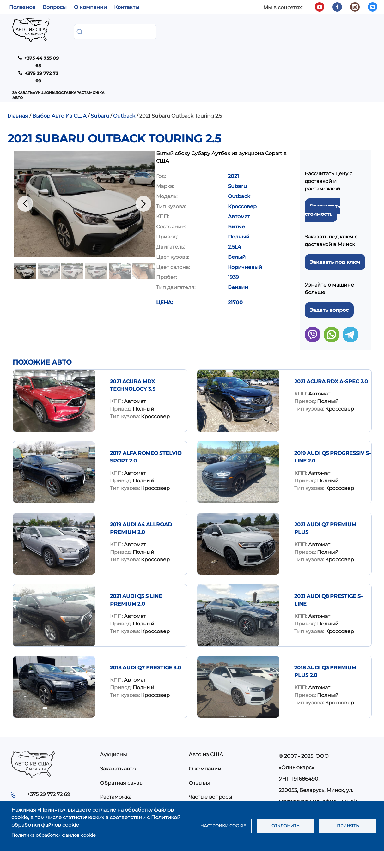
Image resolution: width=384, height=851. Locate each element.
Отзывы (199, 727)
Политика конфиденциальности (220, 759)
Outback (124, 60)
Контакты (126, 7)
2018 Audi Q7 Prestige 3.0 (145, 612)
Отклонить (286, 826)
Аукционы (126, 30)
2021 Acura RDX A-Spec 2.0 (331, 326)
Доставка (161, 30)
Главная (18, 60)
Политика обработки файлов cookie (53, 835)
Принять (347, 826)
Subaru (100, 60)
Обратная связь (121, 727)
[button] (84, 148)
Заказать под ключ (335, 206)
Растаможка (198, 30)
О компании (90, 7)
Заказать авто (87, 30)
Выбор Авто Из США (59, 60)
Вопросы (55, 7)
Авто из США (206, 699)
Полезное (22, 7)
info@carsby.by (300, 769)
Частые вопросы (210, 742)
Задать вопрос (329, 254)
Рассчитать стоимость (322, 154)
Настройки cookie (223, 826)
